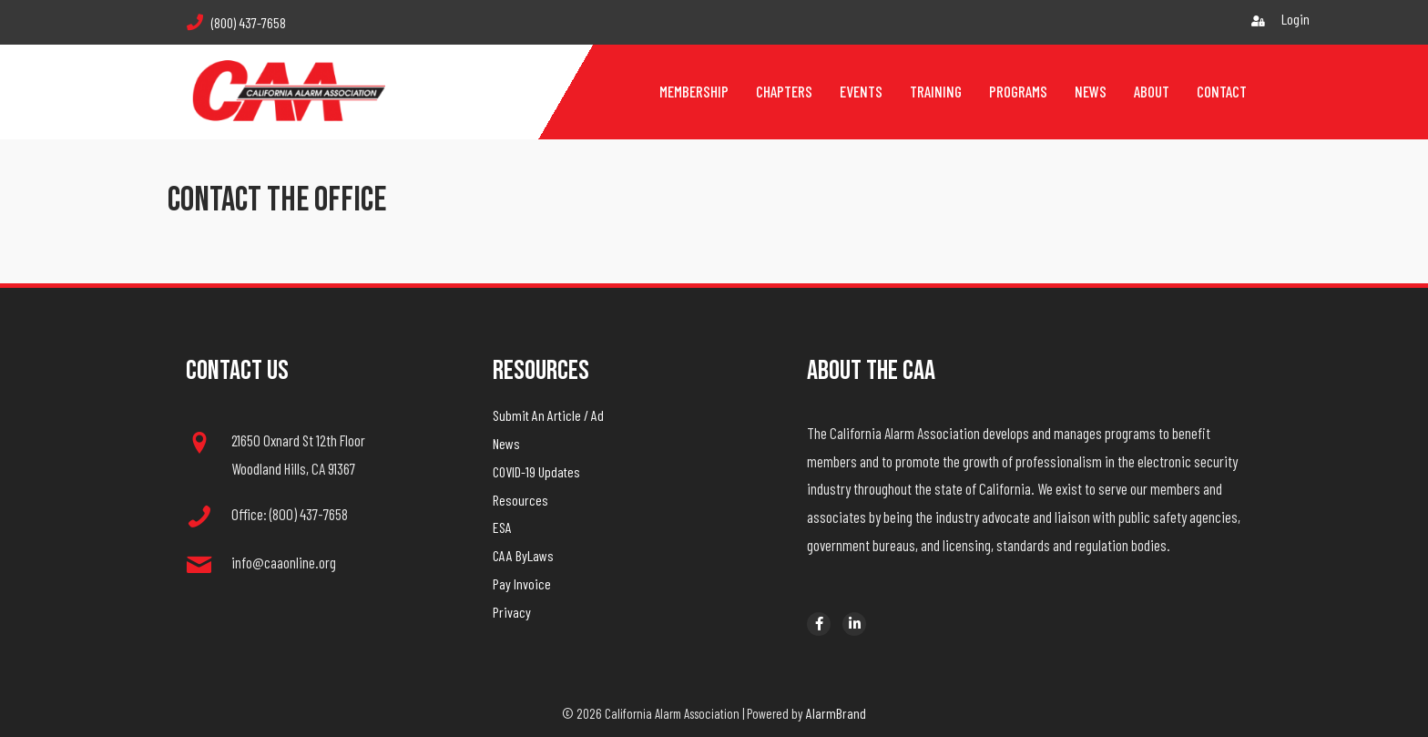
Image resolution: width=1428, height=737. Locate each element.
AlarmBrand (836, 713)
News (506, 443)
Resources (520, 499)
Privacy (512, 611)
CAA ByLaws (523, 555)
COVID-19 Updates (536, 471)
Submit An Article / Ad (548, 415)
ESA (502, 527)
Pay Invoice (522, 583)
